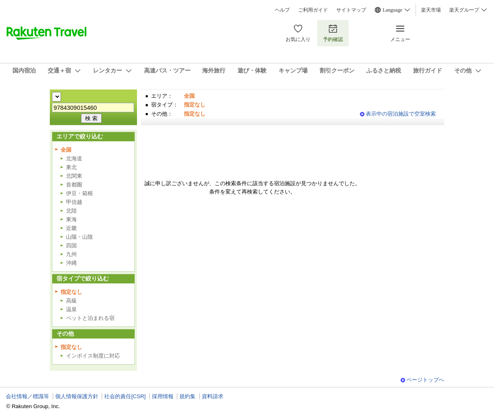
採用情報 (163, 396)
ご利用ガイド (313, 10)
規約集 (187, 396)
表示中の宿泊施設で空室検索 (401, 114)
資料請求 (212, 396)
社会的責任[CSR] (125, 396)
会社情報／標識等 (27, 396)
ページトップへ (425, 380)
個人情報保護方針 (76, 396)
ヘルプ (282, 10)
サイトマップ (351, 10)
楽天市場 (431, 10)
